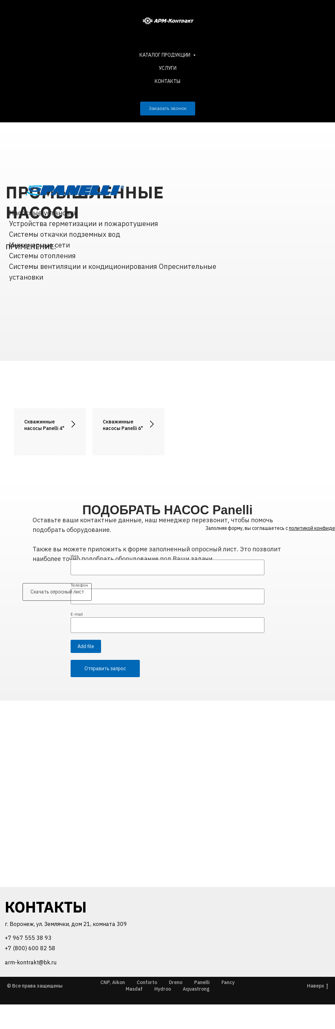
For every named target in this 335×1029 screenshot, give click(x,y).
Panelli (202, 1007)
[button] (167, 108)
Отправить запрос (105, 693)
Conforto (147, 1007)
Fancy (228, 1007)
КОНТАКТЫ (167, 81)
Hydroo (162, 1013)
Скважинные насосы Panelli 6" (123, 425)
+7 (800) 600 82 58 (30, 972)
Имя (75, 580)
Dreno (175, 1007)
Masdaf (134, 1013)
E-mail (77, 638)
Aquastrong (196, 1013)
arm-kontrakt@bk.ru (30, 986)
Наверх (317, 1010)
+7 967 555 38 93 (28, 962)
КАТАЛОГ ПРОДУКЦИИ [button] (165, 55)
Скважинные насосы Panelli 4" (44, 425)
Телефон (79, 609)
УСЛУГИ (167, 68)
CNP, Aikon (112, 1007)
